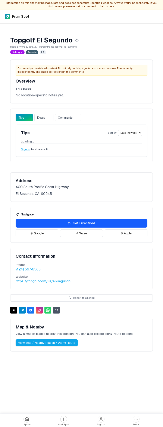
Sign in (25, 149)
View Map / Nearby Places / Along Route (46, 343)
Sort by (112, 133)
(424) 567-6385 (28, 269)
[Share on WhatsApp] (47, 310)
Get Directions (81, 223)
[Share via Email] (56, 310)
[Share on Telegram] (22, 310)
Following (71, 46)
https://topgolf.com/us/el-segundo (43, 281)
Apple (126, 233)
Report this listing (82, 298)
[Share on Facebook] (30, 310)
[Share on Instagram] (39, 310)
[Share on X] (13, 310)
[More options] (136, 421)
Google (37, 233)
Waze (81, 233)
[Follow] (77, 40)
